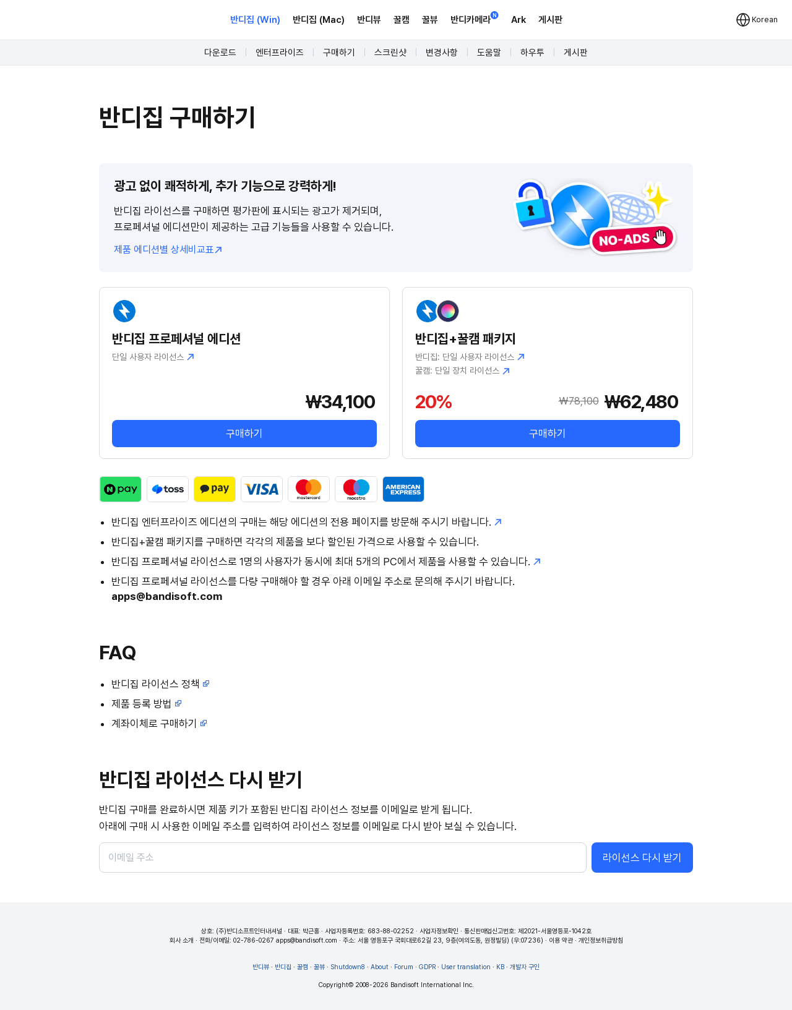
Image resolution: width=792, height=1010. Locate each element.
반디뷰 (369, 19)
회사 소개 (182, 940)
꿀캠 (402, 19)
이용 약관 (561, 940)
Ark (518, 19)
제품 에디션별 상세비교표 (168, 249)
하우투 (532, 52)
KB (500, 967)
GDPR (427, 967)
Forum (403, 967)
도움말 (489, 52)
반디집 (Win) (255, 19)
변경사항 (442, 52)
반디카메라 (474, 18)
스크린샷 (390, 52)
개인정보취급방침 (601, 940)
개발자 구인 (525, 967)
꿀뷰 (430, 19)
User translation (466, 967)
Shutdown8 (347, 967)
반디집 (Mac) (319, 19)
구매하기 (339, 52)
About (380, 967)
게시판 (550, 19)
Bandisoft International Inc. (432, 985)
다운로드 (220, 52)
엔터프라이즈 (280, 52)
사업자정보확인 (439, 931)
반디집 (283, 967)
